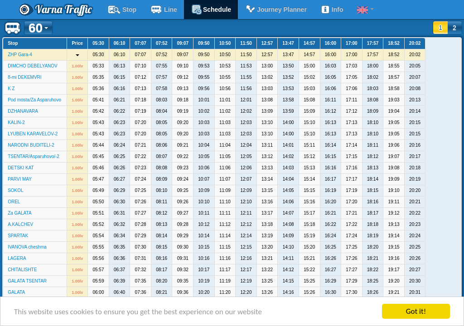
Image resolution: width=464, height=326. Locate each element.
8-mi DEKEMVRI (24, 77)
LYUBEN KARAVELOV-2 (33, 133)
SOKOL (15, 190)
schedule (211, 9)
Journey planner (276, 9)
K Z (11, 88)
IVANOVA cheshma (27, 246)
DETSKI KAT (21, 167)
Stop (121, 9)
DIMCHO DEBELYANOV (33, 65)
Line (163, 9)
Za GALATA (19, 213)
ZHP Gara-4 (20, 54)
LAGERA (17, 258)
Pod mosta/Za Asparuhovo (34, 99)
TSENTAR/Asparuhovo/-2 (33, 156)
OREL (14, 201)
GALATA (16, 292)
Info (331, 9)
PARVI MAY (20, 179)
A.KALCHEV (20, 224)
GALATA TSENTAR (27, 280)
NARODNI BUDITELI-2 (31, 145)
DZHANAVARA (23, 111)
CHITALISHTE (22, 269)
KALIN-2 (16, 122)
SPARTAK (18, 235)
